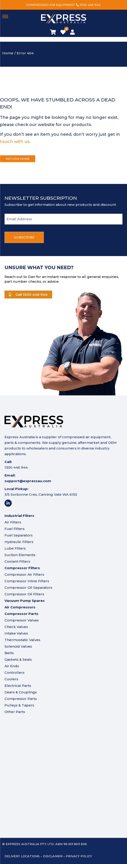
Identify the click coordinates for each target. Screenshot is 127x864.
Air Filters (13, 522)
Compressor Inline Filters (27, 581)
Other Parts (15, 712)
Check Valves (16, 627)
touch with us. (15, 141)
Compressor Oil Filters (24, 594)
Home (7, 53)
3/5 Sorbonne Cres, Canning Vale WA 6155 (41, 494)
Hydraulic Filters (19, 542)
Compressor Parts (21, 699)
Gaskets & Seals (18, 659)
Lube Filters (15, 548)
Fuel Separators (19, 535)
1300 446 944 (90, 5)
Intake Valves (16, 633)
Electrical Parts (18, 685)
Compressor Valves (22, 620)
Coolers (11, 679)
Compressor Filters (22, 568)
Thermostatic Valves (22, 640)
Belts (9, 653)
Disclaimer (52, 856)
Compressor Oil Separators (28, 587)
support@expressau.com (28, 481)
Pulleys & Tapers (19, 705)
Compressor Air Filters (24, 574)
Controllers (15, 672)
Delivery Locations (22, 856)
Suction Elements (20, 555)
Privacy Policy (79, 856)
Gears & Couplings (21, 692)
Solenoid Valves (18, 646)
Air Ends (12, 666)
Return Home (18, 158)
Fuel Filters (15, 529)
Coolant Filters (17, 561)
